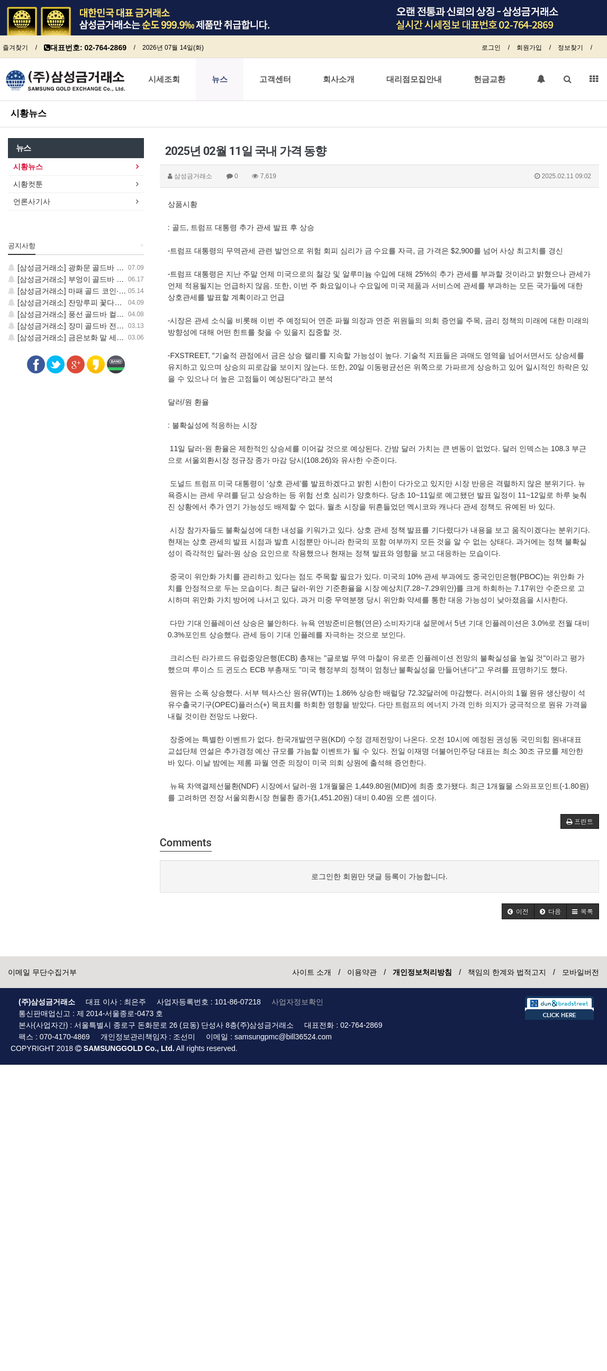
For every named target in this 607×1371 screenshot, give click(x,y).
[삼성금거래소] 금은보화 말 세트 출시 (74, 337)
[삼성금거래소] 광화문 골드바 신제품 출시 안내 (90, 267)
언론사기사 (31, 201)
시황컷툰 (28, 184)
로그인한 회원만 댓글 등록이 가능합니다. (379, 876)
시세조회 (164, 79)
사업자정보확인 (297, 1002)
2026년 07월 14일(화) (173, 47)
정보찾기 (570, 47)
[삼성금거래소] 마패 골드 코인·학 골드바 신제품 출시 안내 (108, 291)
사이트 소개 (311, 972)
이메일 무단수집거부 (42, 972)
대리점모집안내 (414, 79)
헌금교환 (489, 79)
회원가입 (529, 47)
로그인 (491, 47)
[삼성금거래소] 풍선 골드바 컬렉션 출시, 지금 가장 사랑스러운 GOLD (127, 314)
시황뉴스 (29, 113)
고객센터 (275, 79)
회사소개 (339, 79)
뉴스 (220, 79)
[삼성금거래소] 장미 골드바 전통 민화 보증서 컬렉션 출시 (107, 326)
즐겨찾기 (15, 47)
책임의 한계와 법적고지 (507, 972)
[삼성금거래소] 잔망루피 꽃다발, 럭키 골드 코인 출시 (100, 302)
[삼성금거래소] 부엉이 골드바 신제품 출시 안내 (90, 279)
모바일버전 (580, 972)
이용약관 (362, 972)
